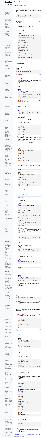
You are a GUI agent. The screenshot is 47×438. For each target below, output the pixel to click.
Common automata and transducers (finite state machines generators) (7, 45)
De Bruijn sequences (7, 55)
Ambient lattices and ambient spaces (8, 401)
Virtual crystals (6, 259)
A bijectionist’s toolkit (7, 12)
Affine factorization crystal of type (8, 213)
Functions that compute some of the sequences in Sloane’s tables (8, 82)
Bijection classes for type (8, 371)
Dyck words (6, 62)
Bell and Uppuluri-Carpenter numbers (8, 20)
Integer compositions (7, 91)
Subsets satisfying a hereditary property (8, 162)
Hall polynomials (7, 90)
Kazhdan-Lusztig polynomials (8, 97)
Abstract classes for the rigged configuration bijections (8, 364)
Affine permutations (7, 14)
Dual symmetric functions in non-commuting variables (8, 329)
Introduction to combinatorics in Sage (8, 42)
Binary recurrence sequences (8, 22)
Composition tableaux (7, 47)
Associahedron (6, 403)
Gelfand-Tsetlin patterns (7, 83)
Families (6, 66)
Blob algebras (6, 24)
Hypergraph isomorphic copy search (8, 288)
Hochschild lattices (7, 353)
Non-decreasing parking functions (7, 106)
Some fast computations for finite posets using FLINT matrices (8, 363)
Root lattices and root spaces (8, 432)
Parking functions (7, 115)
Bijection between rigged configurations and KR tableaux (8, 367)
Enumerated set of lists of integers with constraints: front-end (8, 308)
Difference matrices (7, 282)
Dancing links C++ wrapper (8, 314)
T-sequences (6, 174)
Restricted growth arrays (8, 134)
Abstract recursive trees (7, 13)
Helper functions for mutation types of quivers (8, 205)
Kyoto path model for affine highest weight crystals (8, 247)
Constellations (6, 48)
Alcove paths (6, 215)
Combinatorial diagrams (7, 35)
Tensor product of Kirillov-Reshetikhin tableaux (8, 398)
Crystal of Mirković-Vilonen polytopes (8, 228)
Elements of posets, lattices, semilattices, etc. (8, 346)
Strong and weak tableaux (8, 159)
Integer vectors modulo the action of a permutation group (8, 94)
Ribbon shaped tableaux (8, 135)
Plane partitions (7, 127)
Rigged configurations (7, 392)
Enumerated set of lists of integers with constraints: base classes (8, 306)
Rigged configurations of (8, 395)
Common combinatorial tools (8, 318)
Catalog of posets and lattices (8, 343)
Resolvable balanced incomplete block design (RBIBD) (7, 299)
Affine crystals (6, 211)
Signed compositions (7, 149)
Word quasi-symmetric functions (7, 201)
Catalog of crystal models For (8, 220)
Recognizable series (7, 129)
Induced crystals (7, 244)
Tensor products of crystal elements (8, 257)
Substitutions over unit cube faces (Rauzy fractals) (8, 165)
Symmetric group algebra (8, 173)
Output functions (7, 113)
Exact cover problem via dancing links (7, 65)
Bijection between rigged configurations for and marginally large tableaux (8, 369)
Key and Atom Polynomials (8, 98)
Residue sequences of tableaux (7, 132)
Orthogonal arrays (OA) (7, 293)
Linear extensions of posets (8, 355)
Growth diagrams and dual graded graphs (8, 89)
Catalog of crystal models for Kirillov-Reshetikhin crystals (8, 222)
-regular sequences (7, 192)
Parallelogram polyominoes (8, 114)
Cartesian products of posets (8, 342)
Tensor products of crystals (8, 258)
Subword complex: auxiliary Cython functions (8, 168)
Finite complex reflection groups (8, 416)
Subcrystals (6, 255)
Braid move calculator (7, 404)
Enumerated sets (7, 63)
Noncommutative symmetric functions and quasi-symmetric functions (8, 325)
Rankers (6, 128)
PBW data (6, 249)
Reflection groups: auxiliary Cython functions (8, 429)
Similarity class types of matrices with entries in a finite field (8, 151)
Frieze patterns (6, 336)
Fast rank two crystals (7, 240)
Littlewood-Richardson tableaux (7, 102)
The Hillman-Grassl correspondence (7, 179)
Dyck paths (6, 335)
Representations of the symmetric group (7, 131)
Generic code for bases (7, 319)
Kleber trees (6, 390)
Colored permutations (7, 33)
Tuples (5, 185)
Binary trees (6, 23)
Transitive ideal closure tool (8, 184)
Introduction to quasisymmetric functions (8, 321)
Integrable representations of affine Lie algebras (8, 424)
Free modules (6, 74)
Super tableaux (6, 172)
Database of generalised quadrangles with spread (8, 278)
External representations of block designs (8, 285)
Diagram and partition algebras (8, 61)
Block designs (6, 266)
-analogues (6, 195)
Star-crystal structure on (7, 254)
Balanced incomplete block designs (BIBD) (8, 264)
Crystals (6, 229)
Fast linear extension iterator (8, 347)
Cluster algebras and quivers (8, 202)
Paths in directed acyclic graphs (7, 122)
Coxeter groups (6, 410)
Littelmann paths (7, 248)
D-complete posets (7, 344)
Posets (6, 359)
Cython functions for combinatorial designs (7, 276)
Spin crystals (6, 252)
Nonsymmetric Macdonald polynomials (8, 425)
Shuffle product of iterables (8, 146)
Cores (5, 49)
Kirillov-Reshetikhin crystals (8, 245)
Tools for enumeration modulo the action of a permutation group (8, 183)
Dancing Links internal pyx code (8, 313)
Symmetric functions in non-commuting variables (8, 331)
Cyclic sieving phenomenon (8, 54)
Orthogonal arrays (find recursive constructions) (7, 297)
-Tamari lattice (6, 191)
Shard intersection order (7, 144)
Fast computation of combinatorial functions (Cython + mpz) (7, 68)
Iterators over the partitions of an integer (8, 96)
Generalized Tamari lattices (8, 84)
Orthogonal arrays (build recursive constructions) (7, 295)
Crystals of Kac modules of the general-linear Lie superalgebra (8, 231)
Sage (16, 13)
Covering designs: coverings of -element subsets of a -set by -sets (8, 274)
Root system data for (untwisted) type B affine (7, 435)
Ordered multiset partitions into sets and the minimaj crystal (8, 109)
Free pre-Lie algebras (7, 75)
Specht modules (7, 156)
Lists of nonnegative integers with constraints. (8, 310)
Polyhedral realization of (7, 251)
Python (18, 13)
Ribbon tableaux (7, 136)
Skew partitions (6, 154)
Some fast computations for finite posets (8, 360)
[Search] (8, 7)
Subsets (6, 160)
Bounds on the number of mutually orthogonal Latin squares (8, 268)
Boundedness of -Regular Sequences (8, 26)
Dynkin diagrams (7, 413)
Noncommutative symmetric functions (8, 322)
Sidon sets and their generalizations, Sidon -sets (8, 148)
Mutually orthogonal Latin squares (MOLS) (8, 292)
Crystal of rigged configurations (7, 387)
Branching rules (7, 406)
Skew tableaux (6, 155)
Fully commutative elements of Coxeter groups (8, 78)
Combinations (6, 34)
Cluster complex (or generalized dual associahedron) (7, 31)
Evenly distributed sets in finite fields (8, 284)
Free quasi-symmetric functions (7, 76)
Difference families (7, 281)
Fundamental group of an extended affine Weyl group (8, 419)
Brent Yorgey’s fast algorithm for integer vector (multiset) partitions (8, 28)
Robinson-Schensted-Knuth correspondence (8, 139)
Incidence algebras (7, 354)
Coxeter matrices (7, 411)
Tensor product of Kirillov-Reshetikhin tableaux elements (8, 400)
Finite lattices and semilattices (8, 348)
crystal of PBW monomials (7, 261)
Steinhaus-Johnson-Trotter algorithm (8, 158)
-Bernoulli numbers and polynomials (8, 194)
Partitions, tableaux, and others (7, 120)
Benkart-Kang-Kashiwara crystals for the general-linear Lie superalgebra (8, 218)
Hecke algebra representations (8, 422)
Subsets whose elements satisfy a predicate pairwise (8, 163)
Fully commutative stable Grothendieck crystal (8, 241)
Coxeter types (6, 412)
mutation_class (6, 210)
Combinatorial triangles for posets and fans (8, 39)
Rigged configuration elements (8, 391)
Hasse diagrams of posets (8, 352)
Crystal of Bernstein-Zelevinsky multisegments (8, 226)
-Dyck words (6, 190)
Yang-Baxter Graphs (7, 189)
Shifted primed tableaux (7, 145)
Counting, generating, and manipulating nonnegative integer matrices (8, 52)
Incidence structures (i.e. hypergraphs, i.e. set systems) (8, 290)
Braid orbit (6, 405)
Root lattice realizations (7, 431)
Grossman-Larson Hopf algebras (7, 87)
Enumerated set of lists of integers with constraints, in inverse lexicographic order (8, 304)
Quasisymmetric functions (8, 326)
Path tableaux (6, 337)
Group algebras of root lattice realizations (8, 421)
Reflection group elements (8, 428)
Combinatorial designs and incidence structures (8, 271)
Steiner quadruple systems (8, 300)
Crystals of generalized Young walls (8, 233)
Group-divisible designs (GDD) (8, 287)
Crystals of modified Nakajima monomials (8, 236)
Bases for (7, 327)
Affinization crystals (7, 214)
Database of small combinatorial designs (7, 280)
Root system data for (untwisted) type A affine (7, 433)
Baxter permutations (7, 19)
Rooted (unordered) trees (8, 140)
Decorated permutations (7, 56)
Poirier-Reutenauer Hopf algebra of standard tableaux (8, 199)
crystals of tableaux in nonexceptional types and (8, 263)
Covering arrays (7, 272)
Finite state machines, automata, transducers (7, 71)
